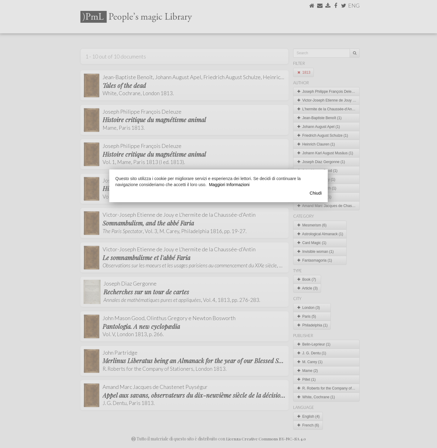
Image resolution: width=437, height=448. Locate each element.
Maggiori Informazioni (229, 184)
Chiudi (316, 193)
